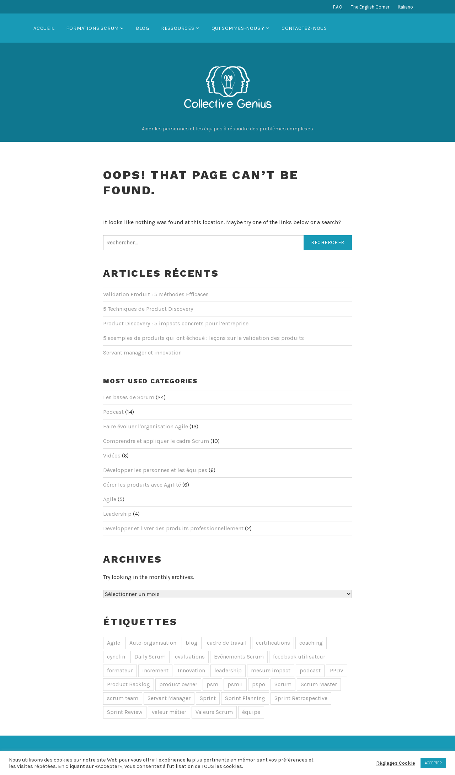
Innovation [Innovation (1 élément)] (191, 670)
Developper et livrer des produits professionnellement (173, 528)
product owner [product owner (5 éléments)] (178, 684)
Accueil (44, 28)
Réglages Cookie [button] (395, 763)
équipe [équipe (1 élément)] (251, 712)
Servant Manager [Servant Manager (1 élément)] (169, 698)
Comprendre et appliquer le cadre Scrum (156, 441)
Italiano (405, 7)
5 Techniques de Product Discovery (148, 308)
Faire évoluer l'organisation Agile (145, 426)
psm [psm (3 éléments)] (212, 684)
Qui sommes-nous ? (238, 28)
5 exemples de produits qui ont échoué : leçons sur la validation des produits (203, 338)
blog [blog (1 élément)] (192, 642)
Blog (142, 28)
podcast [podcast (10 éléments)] (310, 670)
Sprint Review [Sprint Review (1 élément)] (125, 712)
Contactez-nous (304, 28)
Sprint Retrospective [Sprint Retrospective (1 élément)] (300, 698)
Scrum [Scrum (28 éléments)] (282, 684)
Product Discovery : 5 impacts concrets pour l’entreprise (175, 323)
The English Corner (370, 7)
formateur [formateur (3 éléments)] (120, 670)
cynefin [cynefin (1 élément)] (116, 656)
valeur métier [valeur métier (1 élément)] (169, 712)
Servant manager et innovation (142, 352)
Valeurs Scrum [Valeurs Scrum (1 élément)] (214, 712)
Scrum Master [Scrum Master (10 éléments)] (319, 684)
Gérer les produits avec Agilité (142, 484)
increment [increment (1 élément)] (155, 670)
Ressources (177, 28)
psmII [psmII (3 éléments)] (235, 684)
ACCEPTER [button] (433, 763)
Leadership (117, 513)
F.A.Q (337, 7)
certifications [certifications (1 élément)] (273, 642)
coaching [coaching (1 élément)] (311, 642)
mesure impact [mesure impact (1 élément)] (270, 670)
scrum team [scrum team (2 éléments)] (122, 698)
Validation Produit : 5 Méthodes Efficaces (156, 294)
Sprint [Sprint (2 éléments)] (208, 698)
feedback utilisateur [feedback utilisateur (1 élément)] (299, 656)
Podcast (113, 411)
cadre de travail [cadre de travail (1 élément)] (227, 642)
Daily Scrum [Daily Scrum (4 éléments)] (150, 656)
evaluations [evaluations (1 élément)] (190, 656)
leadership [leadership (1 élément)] (228, 670)
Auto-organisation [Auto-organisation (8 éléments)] (152, 642)
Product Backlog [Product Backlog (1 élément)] (128, 684)
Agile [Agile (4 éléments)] (113, 642)
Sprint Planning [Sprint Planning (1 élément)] (245, 698)
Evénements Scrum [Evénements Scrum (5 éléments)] (239, 656)
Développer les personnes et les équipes (155, 470)
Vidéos (112, 455)
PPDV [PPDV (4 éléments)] (336, 670)
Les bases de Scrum (128, 397)
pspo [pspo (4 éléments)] (258, 684)
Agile (109, 499)
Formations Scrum (92, 28)
